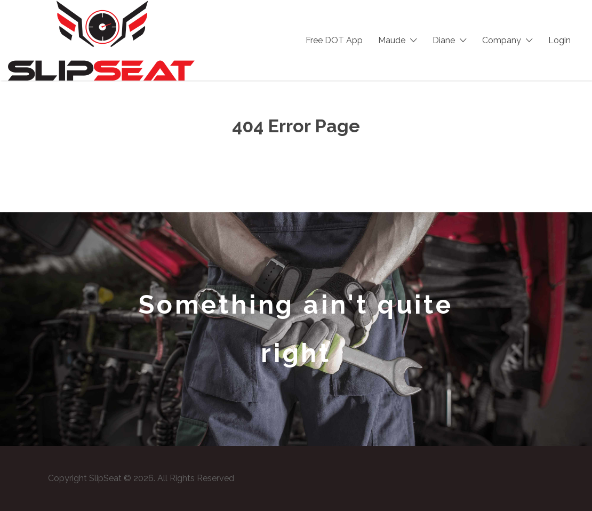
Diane (444, 40)
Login (559, 40)
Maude (391, 40)
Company (501, 40)
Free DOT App (334, 40)
